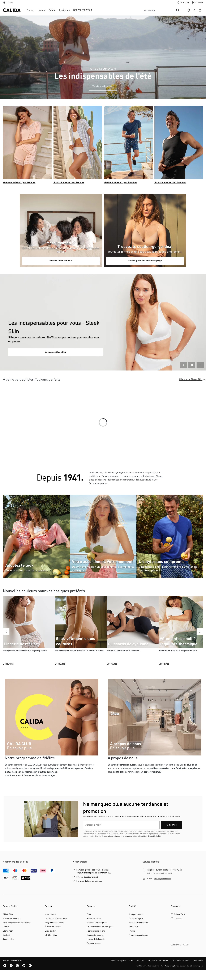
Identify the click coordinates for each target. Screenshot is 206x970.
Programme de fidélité (54, 923)
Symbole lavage (93, 943)
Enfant (52, 10)
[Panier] (200, 10)
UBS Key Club (51, 935)
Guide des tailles (94, 919)
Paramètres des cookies (157, 961)
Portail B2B (134, 927)
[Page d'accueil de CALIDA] (12, 10)
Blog (89, 914)
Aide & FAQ (8, 914)
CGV (131, 961)
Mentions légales (118, 961)
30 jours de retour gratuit (87, 877)
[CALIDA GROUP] (187, 949)
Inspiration (64, 10)
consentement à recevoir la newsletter (118, 836)
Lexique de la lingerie (96, 939)
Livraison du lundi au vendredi (89, 881)
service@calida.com (162, 879)
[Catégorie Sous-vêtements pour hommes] (178, 142)
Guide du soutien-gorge (97, 923)
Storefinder (8, 931)
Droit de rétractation (180, 961)
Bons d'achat (50, 931)
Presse (132, 931)
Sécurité (140, 961)
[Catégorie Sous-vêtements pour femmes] (77, 142)
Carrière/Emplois (136, 919)
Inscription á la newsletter (56, 919)
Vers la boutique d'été (103, 86)
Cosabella (178, 919)
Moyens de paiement (12, 919)
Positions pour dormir (96, 931)
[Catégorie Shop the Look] (61, 230)
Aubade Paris (179, 914)
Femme (30, 10)
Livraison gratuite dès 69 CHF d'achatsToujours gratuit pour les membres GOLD (93, 871)
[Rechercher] (177, 10)
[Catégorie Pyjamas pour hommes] (128, 142)
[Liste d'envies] (188, 10)
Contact (6, 935)
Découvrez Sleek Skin (55, 352)
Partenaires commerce (138, 923)
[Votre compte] (194, 10)
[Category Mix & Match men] (145, 230)
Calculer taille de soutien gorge (100, 927)
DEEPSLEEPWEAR (82, 10)
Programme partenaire (138, 935)
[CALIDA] (60, 480)
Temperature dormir (95, 935)
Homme (41, 10)
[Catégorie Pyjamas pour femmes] (27, 142)
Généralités (198, 961)
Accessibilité (8, 939)
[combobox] (157, 10)
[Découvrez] (29, 631)
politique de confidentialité (151, 836)
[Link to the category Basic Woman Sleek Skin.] (103, 322)
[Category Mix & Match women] (103, 536)
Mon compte (50, 914)
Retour (6, 927)
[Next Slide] (200, 365)
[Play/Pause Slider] (191, 365)
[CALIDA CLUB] (51, 717)
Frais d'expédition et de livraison (16, 923)
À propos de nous (136, 914)
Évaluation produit (53, 927)
